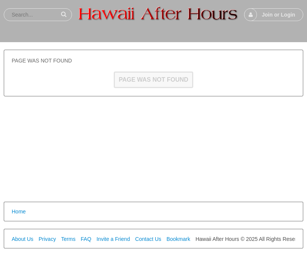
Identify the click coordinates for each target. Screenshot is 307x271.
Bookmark (178, 239)
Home (19, 212)
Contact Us (148, 239)
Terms (68, 239)
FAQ (86, 239)
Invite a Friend (113, 239)
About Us (23, 239)
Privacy (47, 239)
